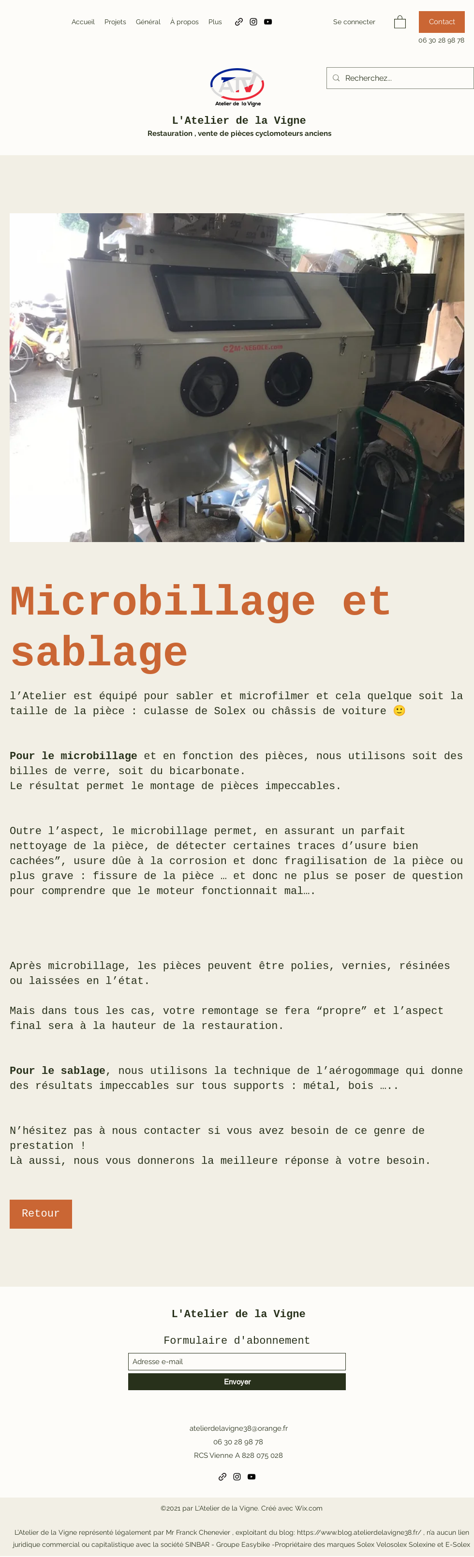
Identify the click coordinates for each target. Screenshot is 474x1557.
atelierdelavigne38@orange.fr (239, 1428)
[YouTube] (268, 22)
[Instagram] (253, 22)
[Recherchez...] (399, 78)
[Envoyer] (237, 1381)
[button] (400, 22)
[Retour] (41, 1214)
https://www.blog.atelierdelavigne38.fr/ (359, 1532)
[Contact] (442, 22)
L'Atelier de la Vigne (239, 121)
